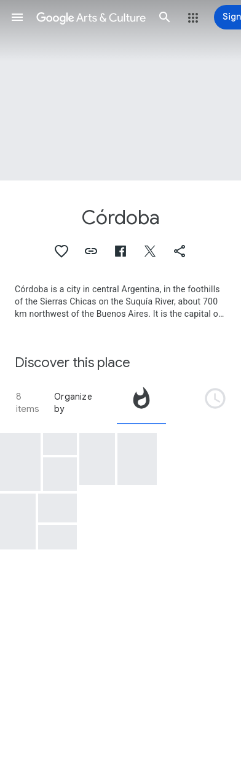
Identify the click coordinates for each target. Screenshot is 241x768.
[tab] (141, 402)
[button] (17, 17)
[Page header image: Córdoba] (120, 90)
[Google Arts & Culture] (91, 17)
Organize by (73, 402)
